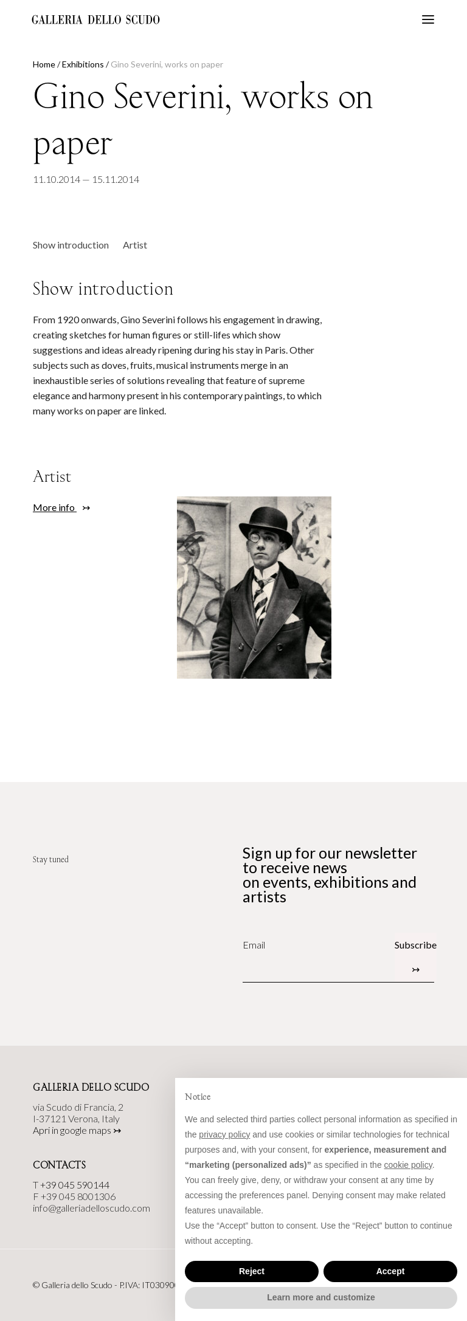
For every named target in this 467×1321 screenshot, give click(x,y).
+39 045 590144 (74, 1184)
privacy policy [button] (224, 1134)
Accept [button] (390, 1271)
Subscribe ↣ (416, 957)
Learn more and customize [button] (321, 1297)
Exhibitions (83, 64)
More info (55, 507)
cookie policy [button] (408, 1165)
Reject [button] (252, 1271)
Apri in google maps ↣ (77, 1130)
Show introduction (71, 244)
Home (44, 64)
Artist (135, 244)
